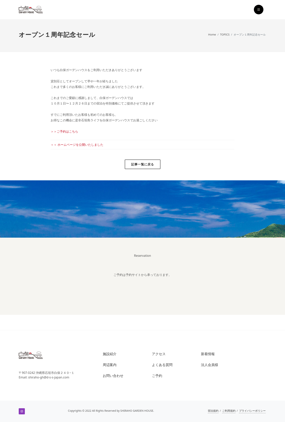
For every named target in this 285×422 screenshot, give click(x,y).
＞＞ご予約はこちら (64, 131)
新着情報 (208, 354)
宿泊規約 (213, 410)
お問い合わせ (113, 376)
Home (212, 34)
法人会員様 (209, 365)
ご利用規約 (229, 410)
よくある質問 (162, 365)
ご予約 (157, 376)
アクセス (159, 354)
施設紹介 (110, 354)
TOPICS (225, 34)
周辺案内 (110, 365)
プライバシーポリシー (252, 410)
